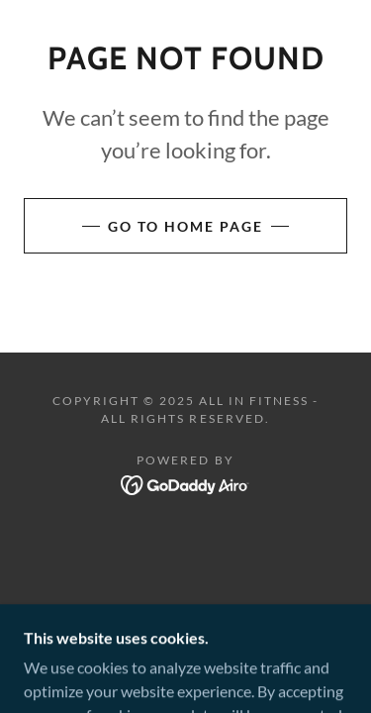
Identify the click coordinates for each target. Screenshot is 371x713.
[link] (185, 482)
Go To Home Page (185, 226)
